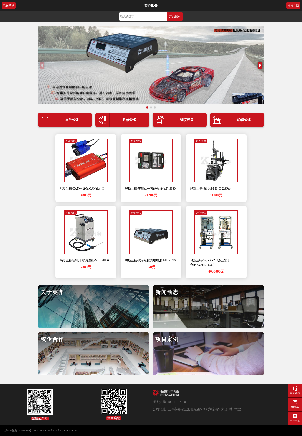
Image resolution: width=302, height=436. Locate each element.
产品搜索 (175, 16)
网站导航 (293, 5)
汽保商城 (9, 5)
